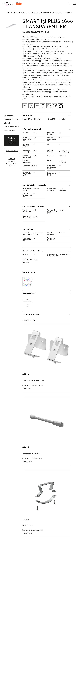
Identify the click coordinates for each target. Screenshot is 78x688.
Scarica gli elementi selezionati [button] (12, 140)
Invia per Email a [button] (12, 151)
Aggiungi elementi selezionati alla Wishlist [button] (11, 162)
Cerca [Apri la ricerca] (68, 3)
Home (8, 12)
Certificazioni (9, 130)
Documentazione (11, 119)
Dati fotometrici (10, 126)
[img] (24, 105)
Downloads (28, 388)
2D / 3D (7, 123)
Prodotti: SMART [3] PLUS (22, 12)
